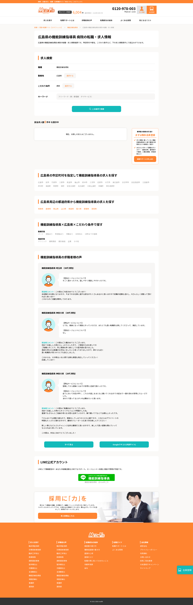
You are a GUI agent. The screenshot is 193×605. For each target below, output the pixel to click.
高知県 (94, 208)
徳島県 (71, 208)
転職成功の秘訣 (106, 20)
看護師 (31, 583)
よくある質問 (126, 20)
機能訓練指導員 (72, 27)
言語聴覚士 (33, 572)
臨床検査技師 (34, 546)
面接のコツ (88, 557)
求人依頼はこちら (67, 516)
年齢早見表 (88, 564)
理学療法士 (33, 564)
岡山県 (55, 208)
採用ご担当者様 (146, 560)
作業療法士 (33, 568)
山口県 (63, 208)
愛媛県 (86, 208)
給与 (86, 568)
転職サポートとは (67, 20)
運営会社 (143, 546)
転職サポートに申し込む (145, 159)
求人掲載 (142, 10)
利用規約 (143, 553)
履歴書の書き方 (90, 546)
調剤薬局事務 (34, 560)
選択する (70, 75)
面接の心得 (88, 553)
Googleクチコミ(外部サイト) (124, 444)
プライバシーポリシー (148, 549)
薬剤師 (31, 586)
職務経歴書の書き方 (92, 549)
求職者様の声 (87, 20)
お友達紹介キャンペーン (149, 564)
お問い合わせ (149, 4)
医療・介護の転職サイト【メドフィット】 (48, 27)
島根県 (48, 208)
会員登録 (151, 12)
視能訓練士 (33, 579)
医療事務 (32, 557)
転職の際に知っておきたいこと (96, 560)
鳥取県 (40, 208)
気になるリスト (145, 20)
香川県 (78, 208)
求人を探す (47, 20)
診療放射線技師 (35, 549)
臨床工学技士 (34, 553)
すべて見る (69, 444)
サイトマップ (145, 568)
